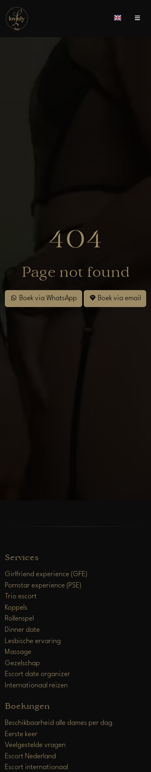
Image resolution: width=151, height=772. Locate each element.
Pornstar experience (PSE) (43, 585)
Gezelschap (22, 663)
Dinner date (22, 630)
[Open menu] (137, 18)
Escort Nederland (30, 756)
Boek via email (115, 298)
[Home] (17, 18)
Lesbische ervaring (33, 641)
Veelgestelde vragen (35, 745)
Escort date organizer (37, 674)
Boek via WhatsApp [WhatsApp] (43, 298)
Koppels (16, 607)
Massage (18, 652)
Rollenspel (19, 618)
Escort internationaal (36, 767)
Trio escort (21, 596)
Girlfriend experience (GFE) (46, 574)
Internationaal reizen (36, 685)
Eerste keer (21, 734)
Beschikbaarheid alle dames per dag (58, 723)
